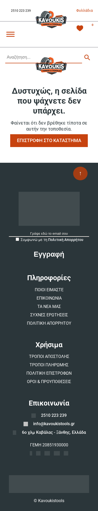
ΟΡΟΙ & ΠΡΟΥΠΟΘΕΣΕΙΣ (49, 381)
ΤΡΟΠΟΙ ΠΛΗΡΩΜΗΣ (49, 364)
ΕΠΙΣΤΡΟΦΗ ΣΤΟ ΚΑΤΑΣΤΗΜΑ (49, 140)
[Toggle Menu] (10, 34)
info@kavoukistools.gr (54, 423)
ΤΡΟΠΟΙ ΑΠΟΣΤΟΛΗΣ (49, 356)
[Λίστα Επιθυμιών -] (80, 29)
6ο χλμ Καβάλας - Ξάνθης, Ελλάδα (54, 432)
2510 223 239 (21, 11)
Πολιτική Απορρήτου (65, 240)
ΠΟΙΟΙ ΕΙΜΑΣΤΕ (49, 289)
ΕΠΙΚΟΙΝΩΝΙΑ (49, 298)
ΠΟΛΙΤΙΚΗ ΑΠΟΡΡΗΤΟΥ (49, 323)
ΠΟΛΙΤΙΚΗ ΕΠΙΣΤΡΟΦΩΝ (49, 373)
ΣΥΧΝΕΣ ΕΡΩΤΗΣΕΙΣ (49, 314)
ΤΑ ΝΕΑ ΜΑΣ (49, 306)
